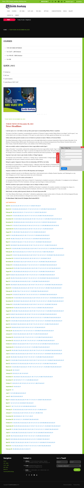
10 (31, 205)
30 (14, 209)
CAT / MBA (22, 11)
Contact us (7, 72)
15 (24, 205)
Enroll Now (79, 1)
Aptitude (46, 11)
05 (50, 209)
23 (15, 205)
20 (18, 205)
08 (33, 205)
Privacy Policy (77, 484)
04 (36, 205)
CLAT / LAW (30, 11)
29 (16, 215)
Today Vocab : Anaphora (24, 20)
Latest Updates (9, 78)
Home (8, 11)
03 (44, 212)
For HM (8, 59)
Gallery (71, 11)
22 (16, 205)
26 (11, 205)
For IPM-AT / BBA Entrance (13, 55)
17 (28, 209)
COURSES (14, 11)
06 (48, 209)
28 (15, 209)
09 (42, 209)
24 (19, 209)
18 (20, 205)
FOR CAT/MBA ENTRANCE (13, 48)
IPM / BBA (38, 11)
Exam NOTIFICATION (56, 11)
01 (40, 205)
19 (27, 215)
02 (38, 205)
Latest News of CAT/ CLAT (11, 82)
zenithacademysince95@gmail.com (33, 467)
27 (21, 219)
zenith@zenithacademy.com (35, 465)
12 (27, 205)
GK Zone (7, 75)
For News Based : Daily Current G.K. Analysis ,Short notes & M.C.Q (22, 198)
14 (33, 209)
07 (34, 205)
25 (13, 205)
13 (25, 205)
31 (12, 209)
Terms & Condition (67, 484)
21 (26, 209)
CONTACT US (10, 15)
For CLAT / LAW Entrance (13, 52)
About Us (5, 469)
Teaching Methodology (8, 471)
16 (22, 205)
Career (17, 15)
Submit (64, 168)
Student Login (69, 1)
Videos (65, 11)
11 (29, 205)
